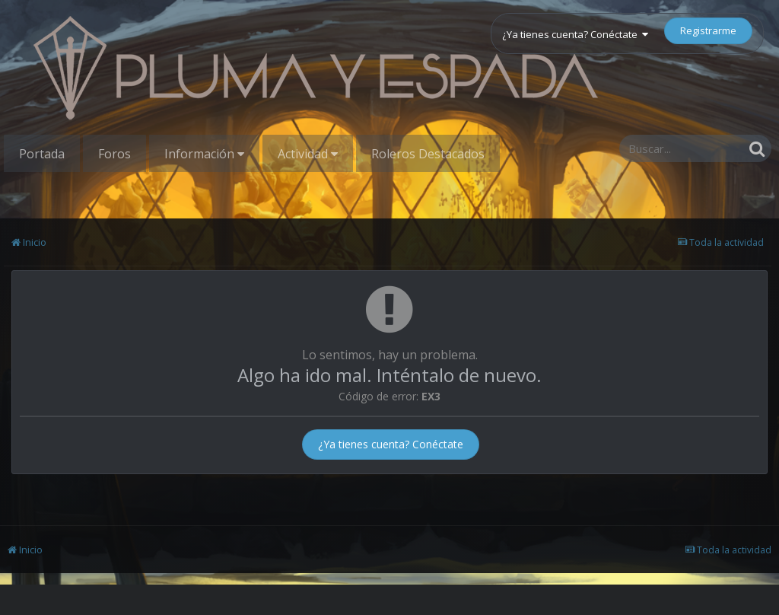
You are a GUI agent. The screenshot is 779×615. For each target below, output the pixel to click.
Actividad (308, 153)
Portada (42, 153)
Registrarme (708, 30)
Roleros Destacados (428, 153)
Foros (114, 153)
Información (204, 153)
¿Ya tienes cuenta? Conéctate (575, 34)
